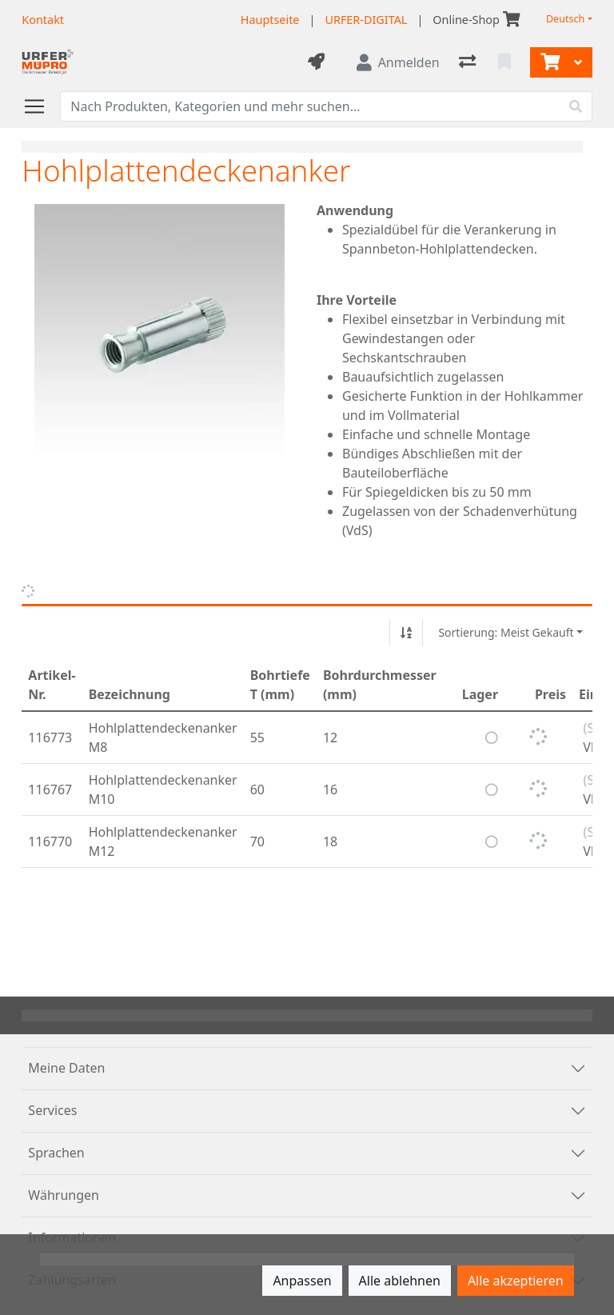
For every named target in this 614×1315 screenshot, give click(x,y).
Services (52, 1110)
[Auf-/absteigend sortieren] (406, 632)
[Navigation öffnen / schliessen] (41, 106)
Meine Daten (66, 1068)
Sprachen (56, 1152)
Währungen (63, 1195)
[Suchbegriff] (310, 106)
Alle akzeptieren (516, 1280)
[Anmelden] (398, 62)
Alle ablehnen (400, 1280)
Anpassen (302, 1280)
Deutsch (565, 19)
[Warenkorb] (548, 62)
